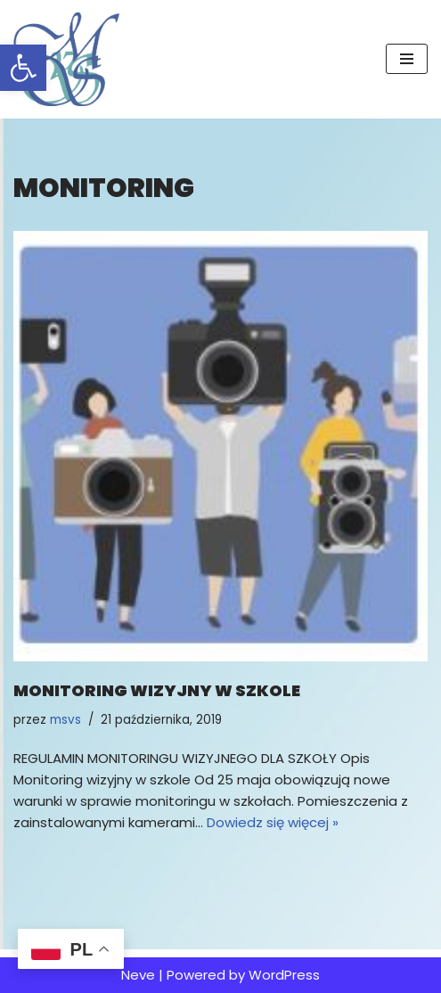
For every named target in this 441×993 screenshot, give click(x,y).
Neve (138, 974)
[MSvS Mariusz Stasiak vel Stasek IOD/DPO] (66, 59)
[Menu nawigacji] (407, 59)
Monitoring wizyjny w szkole (156, 690)
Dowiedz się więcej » (273, 822)
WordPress (284, 974)
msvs (65, 719)
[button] (23, 68)
